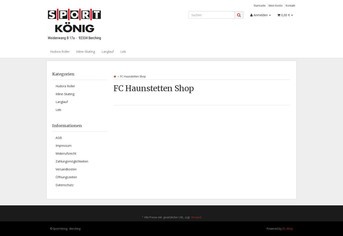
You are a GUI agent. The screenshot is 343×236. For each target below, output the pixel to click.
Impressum (64, 145)
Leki (123, 51)
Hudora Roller (60, 51)
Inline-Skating (85, 51)
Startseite (260, 5)
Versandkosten (66, 169)
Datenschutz (65, 185)
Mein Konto (276, 5)
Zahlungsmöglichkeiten (72, 161)
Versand (196, 217)
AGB (59, 138)
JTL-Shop (287, 229)
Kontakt (290, 5)
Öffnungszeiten (66, 177)
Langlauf (108, 51)
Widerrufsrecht (66, 153)
